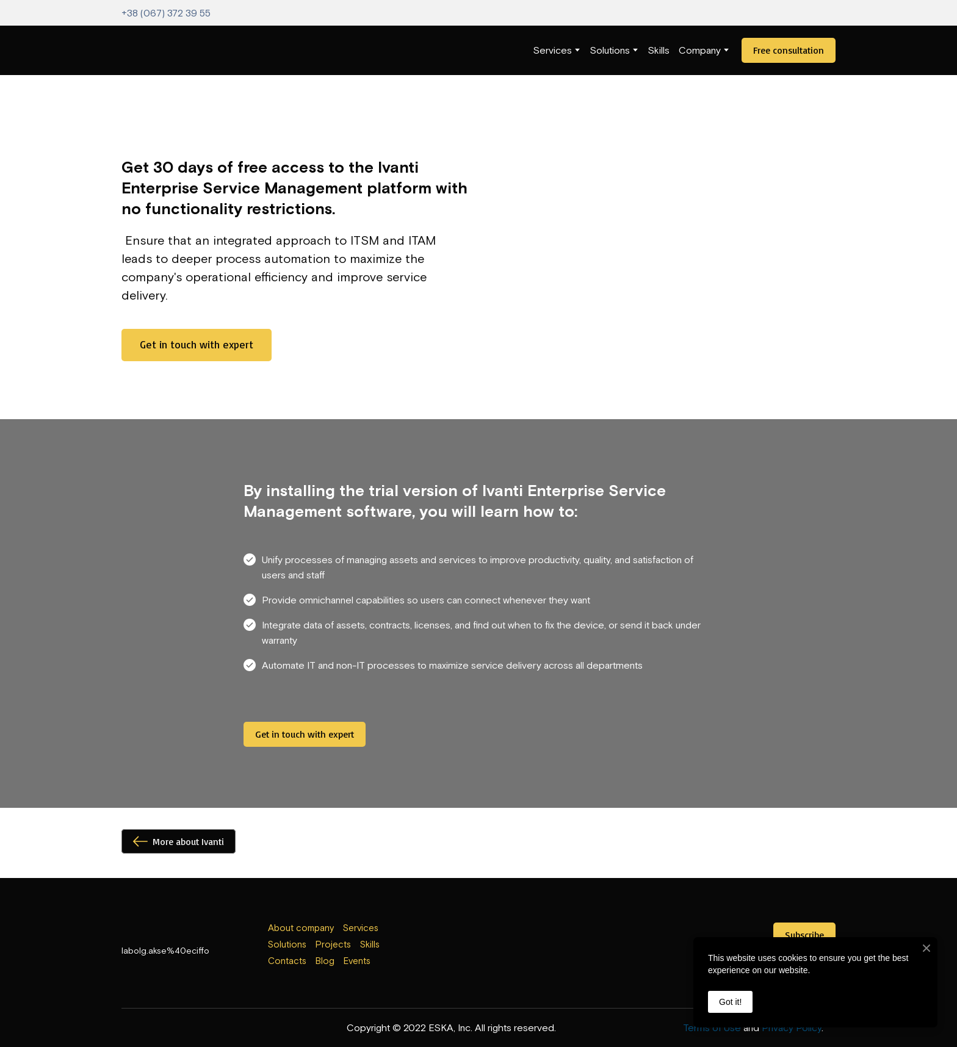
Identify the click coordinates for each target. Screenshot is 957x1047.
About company (301, 928)
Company (700, 50)
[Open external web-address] (478, 946)
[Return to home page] (146, 50)
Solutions (610, 50)
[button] (789, 50)
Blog (325, 960)
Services (552, 50)
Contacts (287, 960)
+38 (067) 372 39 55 (166, 12)
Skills (659, 50)
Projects (333, 944)
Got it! (730, 1002)
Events (357, 960)
